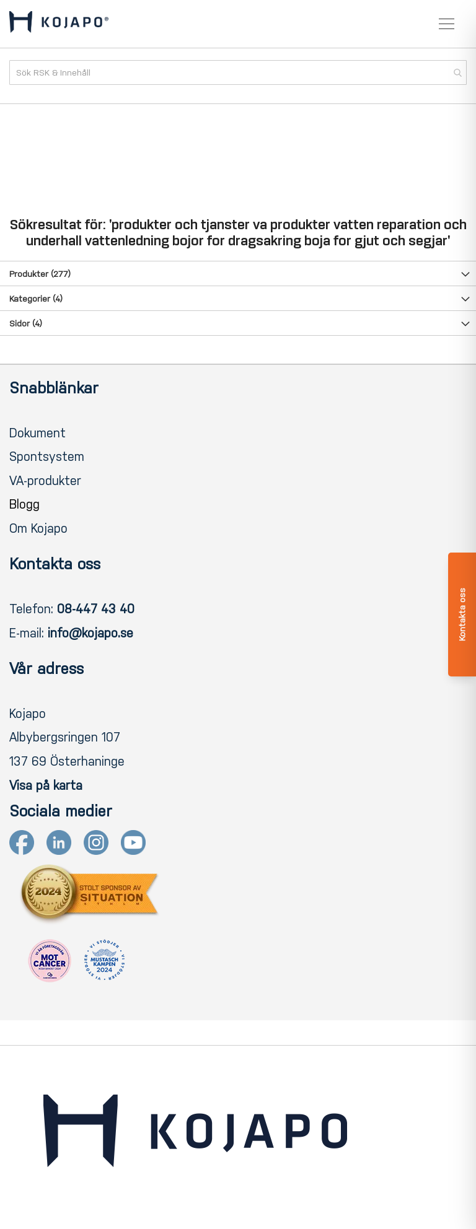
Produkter (40, 274)
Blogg (24, 504)
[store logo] (58, 24)
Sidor (25, 323)
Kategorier (36, 299)
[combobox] (238, 72)
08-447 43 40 (95, 608)
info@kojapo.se (90, 633)
